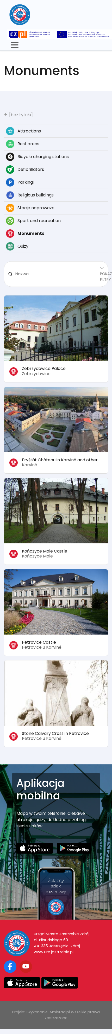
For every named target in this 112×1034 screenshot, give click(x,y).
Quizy (17, 246)
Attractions (23, 131)
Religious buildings (30, 195)
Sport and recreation (33, 221)
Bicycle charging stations (37, 157)
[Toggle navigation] (14, 44)
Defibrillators (25, 169)
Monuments (25, 233)
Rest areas (22, 144)
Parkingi (20, 182)
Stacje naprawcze (30, 208)
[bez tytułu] (18, 115)
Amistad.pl (59, 1012)
